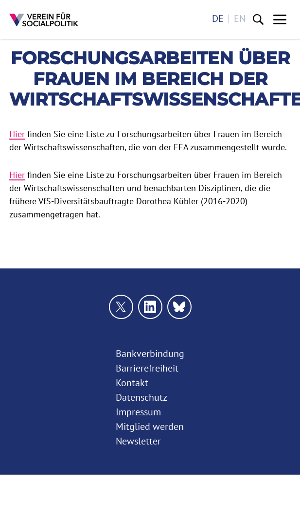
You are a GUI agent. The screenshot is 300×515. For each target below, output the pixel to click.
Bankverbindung (150, 353)
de (218, 19)
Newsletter (138, 441)
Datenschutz (141, 397)
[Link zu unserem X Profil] (121, 307)
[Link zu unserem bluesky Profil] (179, 307)
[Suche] (258, 19)
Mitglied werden (150, 426)
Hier (17, 134)
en (240, 19)
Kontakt (132, 382)
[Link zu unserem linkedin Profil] (150, 307)
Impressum (138, 412)
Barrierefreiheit (147, 368)
